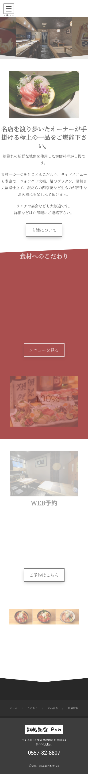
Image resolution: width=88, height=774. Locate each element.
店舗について (44, 230)
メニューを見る (44, 350)
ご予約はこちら (44, 575)
